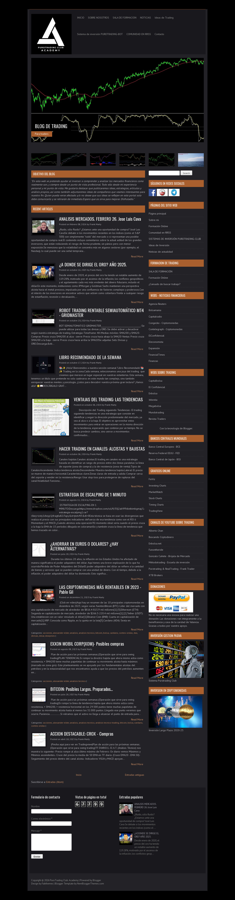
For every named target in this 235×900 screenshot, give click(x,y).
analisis (74, 632)
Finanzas (153, 361)
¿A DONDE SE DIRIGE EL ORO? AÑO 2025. (92, 264)
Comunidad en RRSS (160, 232)
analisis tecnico (87, 632)
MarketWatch (156, 492)
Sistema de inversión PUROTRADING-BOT (100, 34)
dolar (41, 635)
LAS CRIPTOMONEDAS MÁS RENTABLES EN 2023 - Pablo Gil (100, 589)
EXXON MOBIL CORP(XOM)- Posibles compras (87, 643)
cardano (114, 632)
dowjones (50, 635)
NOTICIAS (145, 17)
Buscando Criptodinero (161, 537)
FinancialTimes (157, 354)
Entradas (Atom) (55, 782)
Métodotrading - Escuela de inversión (169, 562)
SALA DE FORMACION (124, 17)
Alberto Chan (156, 530)
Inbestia (153, 399)
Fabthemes (47, 883)
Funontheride (156, 549)
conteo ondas (126, 632)
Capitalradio (155, 316)
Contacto (159, 34)
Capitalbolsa (155, 380)
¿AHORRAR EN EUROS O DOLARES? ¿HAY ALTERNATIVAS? (84, 546)
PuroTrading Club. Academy (64, 880)
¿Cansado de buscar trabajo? (164, 284)
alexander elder (61, 632)
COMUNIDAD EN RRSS (138, 34)
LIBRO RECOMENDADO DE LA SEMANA (90, 357)
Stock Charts (155, 498)
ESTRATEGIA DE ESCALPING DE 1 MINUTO (92, 494)
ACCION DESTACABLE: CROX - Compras (81, 733)
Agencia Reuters (157, 304)
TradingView (155, 511)
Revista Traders (157, 418)
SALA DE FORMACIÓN (160, 271)
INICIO (80, 17)
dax (135, 632)
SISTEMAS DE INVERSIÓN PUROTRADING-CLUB (175, 238)
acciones (47, 632)
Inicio (79, 774)
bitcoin (98, 632)
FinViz (152, 479)
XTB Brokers (156, 575)
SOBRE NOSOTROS (98, 17)
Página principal (157, 213)
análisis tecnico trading (107, 722)
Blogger (187, 428)
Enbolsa (153, 393)
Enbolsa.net (155, 543)
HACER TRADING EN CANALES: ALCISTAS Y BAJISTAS (102, 448)
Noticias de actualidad (161, 251)
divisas (34, 635)
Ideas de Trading (164, 17)
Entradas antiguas (134, 774)
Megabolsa (155, 406)
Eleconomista (156, 342)
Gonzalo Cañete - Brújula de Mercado (169, 556)
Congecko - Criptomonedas (163, 323)
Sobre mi (154, 220)
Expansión (154, 348)
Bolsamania (155, 310)
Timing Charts (156, 504)
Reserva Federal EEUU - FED (164, 453)
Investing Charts (157, 485)
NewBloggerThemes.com (90, 883)
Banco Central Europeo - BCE (164, 446)
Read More (137, 256)
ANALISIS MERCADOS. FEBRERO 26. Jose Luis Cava (100, 218)
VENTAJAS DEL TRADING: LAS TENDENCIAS (108, 399)
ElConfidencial (156, 335)
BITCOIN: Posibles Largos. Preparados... (81, 689)
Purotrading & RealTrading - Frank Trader (172, 568)
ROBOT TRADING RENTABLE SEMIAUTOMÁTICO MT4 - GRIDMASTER (101, 312)
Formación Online (158, 226)
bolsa (106, 632)
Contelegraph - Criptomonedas (165, 329)
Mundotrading (156, 412)
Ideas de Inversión (159, 245)
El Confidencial (157, 387)
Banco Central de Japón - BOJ (165, 459)
